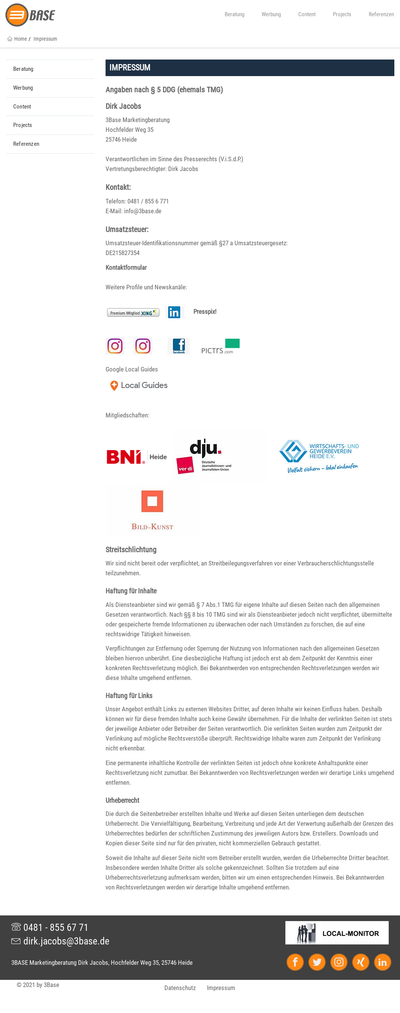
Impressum (221, 988)
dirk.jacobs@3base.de (60, 941)
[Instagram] (342, 963)
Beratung (231, 14)
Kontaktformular (126, 267)
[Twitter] (320, 963)
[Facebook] (298, 963)
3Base (51, 985)
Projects (339, 14)
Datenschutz (180, 988)
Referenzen (378, 14)
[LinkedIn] (381, 963)
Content (304, 14)
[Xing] (364, 963)
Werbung (268, 14)
